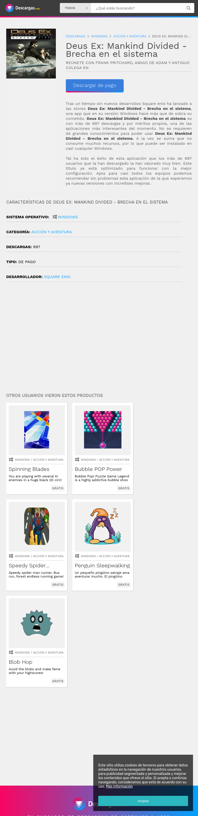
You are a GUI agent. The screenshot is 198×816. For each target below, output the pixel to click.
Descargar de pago (95, 85)
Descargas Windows (53, 795)
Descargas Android (21, 795)
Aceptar (143, 801)
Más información (119, 786)
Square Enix (57, 276)
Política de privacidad (69, 808)
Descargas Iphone (84, 795)
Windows (68, 217)
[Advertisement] (99, 339)
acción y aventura (51, 231)
